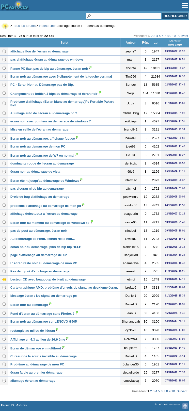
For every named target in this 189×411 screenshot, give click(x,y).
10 (174, 36)
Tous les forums (24, 26)
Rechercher (47, 26)
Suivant (182, 36)
